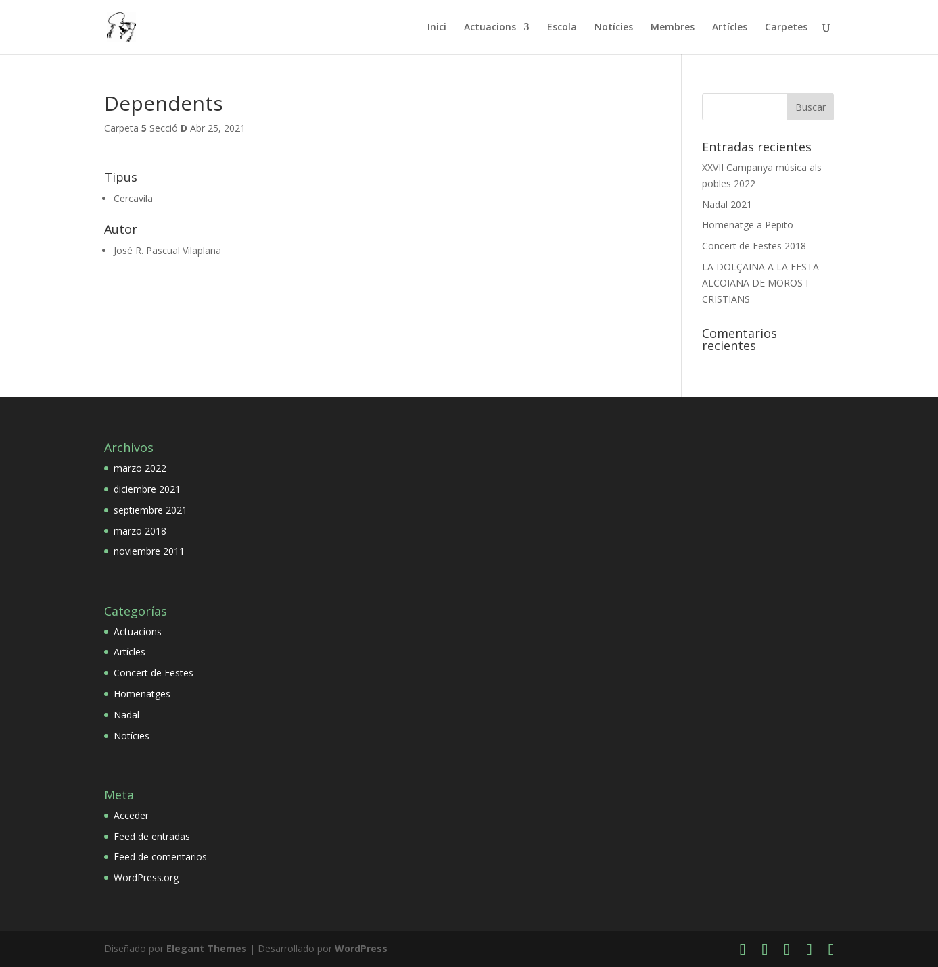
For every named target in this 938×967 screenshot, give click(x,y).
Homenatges (142, 693)
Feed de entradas (152, 836)
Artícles (729, 27)
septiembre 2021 (150, 509)
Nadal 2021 (727, 204)
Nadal (126, 714)
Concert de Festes (153, 672)
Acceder (131, 815)
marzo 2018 (140, 530)
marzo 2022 (140, 468)
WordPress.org (146, 877)
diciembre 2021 (147, 488)
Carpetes (786, 27)
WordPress (361, 948)
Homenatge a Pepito (747, 224)
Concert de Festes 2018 (754, 245)
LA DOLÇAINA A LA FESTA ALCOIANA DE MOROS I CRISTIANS (760, 282)
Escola (562, 27)
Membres (673, 27)
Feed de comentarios (160, 856)
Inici (436, 27)
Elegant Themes (206, 948)
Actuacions (490, 27)
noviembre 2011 (149, 551)
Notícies (613, 27)
